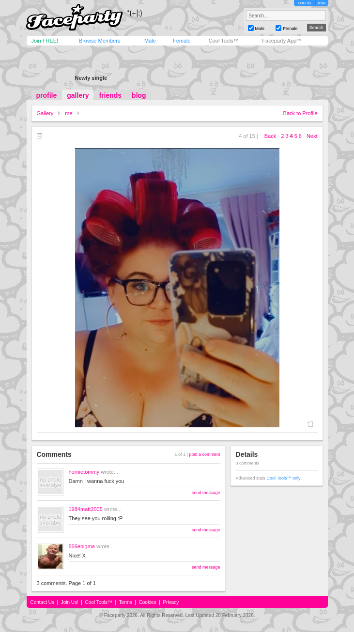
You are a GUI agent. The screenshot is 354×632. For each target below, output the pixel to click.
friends (110, 95)
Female (182, 41)
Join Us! (69, 602)
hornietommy (84, 472)
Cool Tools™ (224, 41)
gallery (78, 95)
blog (139, 95)
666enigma (82, 546)
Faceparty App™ (282, 41)
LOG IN (304, 3)
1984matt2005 (86, 509)
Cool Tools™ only (284, 478)
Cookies (147, 602)
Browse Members (100, 41)
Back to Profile (300, 113)
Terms (125, 602)
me (68, 113)
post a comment (204, 454)
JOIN (321, 3)
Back (270, 136)
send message (206, 492)
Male (150, 41)
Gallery (45, 113)
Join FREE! (45, 41)
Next (312, 136)
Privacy (171, 602)
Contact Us (42, 602)
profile (46, 95)
